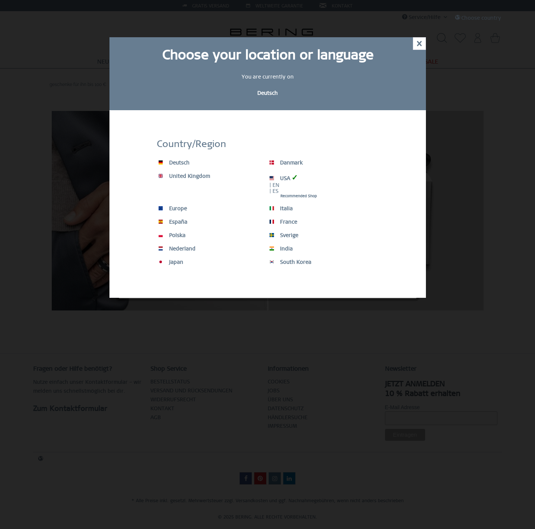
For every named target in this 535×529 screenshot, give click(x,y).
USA (284, 177)
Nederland (177, 249)
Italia (281, 208)
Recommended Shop (298, 196)
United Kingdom (184, 176)
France (283, 222)
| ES (274, 191)
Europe (173, 208)
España (173, 222)
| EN (274, 185)
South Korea (290, 262)
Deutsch (174, 163)
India (281, 249)
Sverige (284, 235)
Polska (172, 235)
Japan (171, 262)
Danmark (286, 163)
